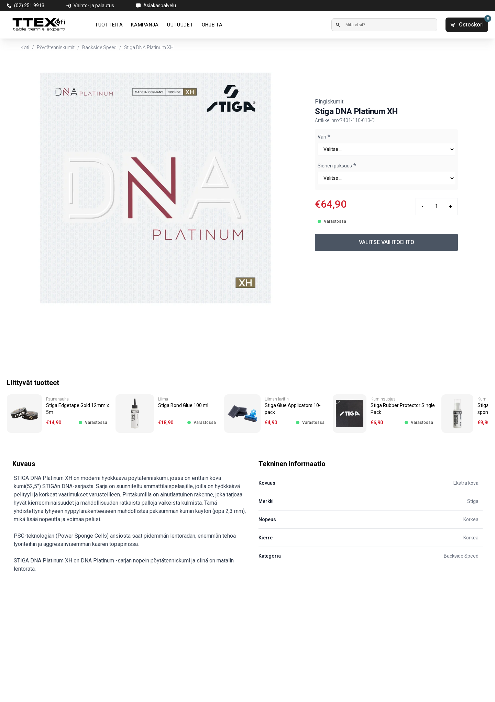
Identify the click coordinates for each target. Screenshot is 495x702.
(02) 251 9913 (29, 5)
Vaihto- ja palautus (94, 5)
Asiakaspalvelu (159, 5)
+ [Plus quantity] (450, 206)
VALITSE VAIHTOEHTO (386, 242)
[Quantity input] (436, 206)
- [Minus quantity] (422, 206)
